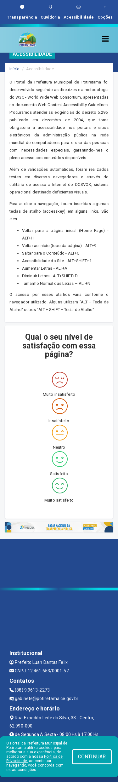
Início (14, 68)
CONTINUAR (92, 757)
